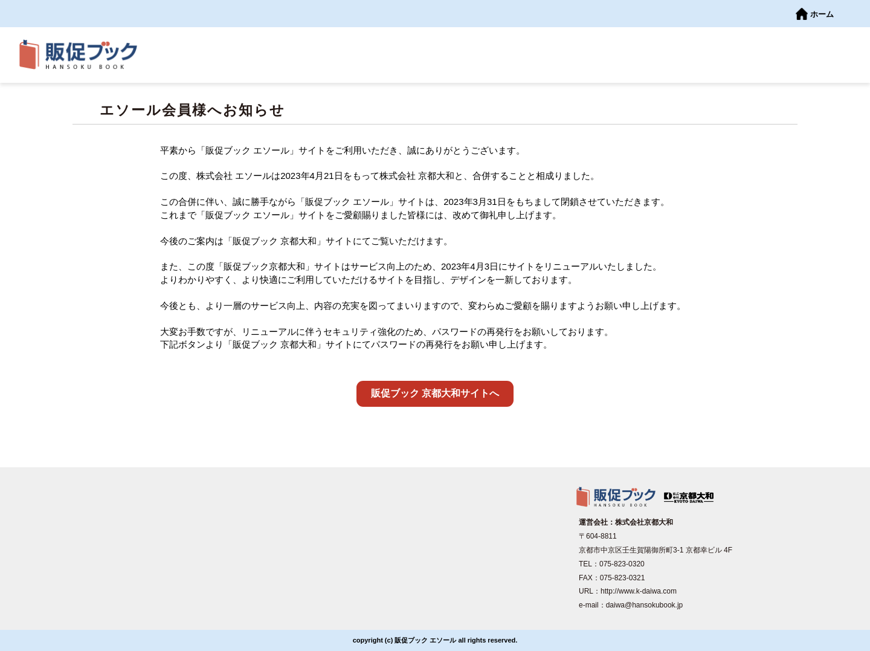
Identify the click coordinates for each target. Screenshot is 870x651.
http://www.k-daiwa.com (639, 591)
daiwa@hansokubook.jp (644, 605)
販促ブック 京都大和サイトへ (435, 393)
